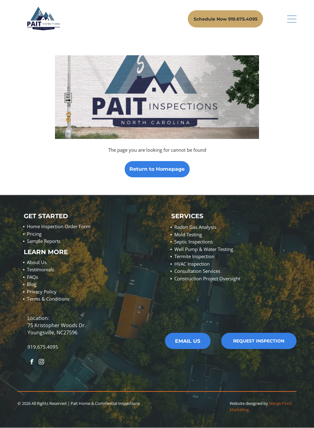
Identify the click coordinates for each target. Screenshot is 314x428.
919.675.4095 (42, 347)
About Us (37, 262)
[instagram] (41, 362)
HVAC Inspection (192, 264)
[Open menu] (292, 19)
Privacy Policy (42, 291)
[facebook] (31, 362)
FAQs (32, 277)
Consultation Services (197, 271)
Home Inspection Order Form (58, 226)
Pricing (34, 234)
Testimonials (40, 269)
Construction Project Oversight (207, 278)
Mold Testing (188, 234)
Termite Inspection (194, 256)
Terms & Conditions (48, 299)
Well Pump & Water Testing (203, 249)
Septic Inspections (193, 242)
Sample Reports (44, 241)
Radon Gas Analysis (195, 227)
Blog (32, 284)
